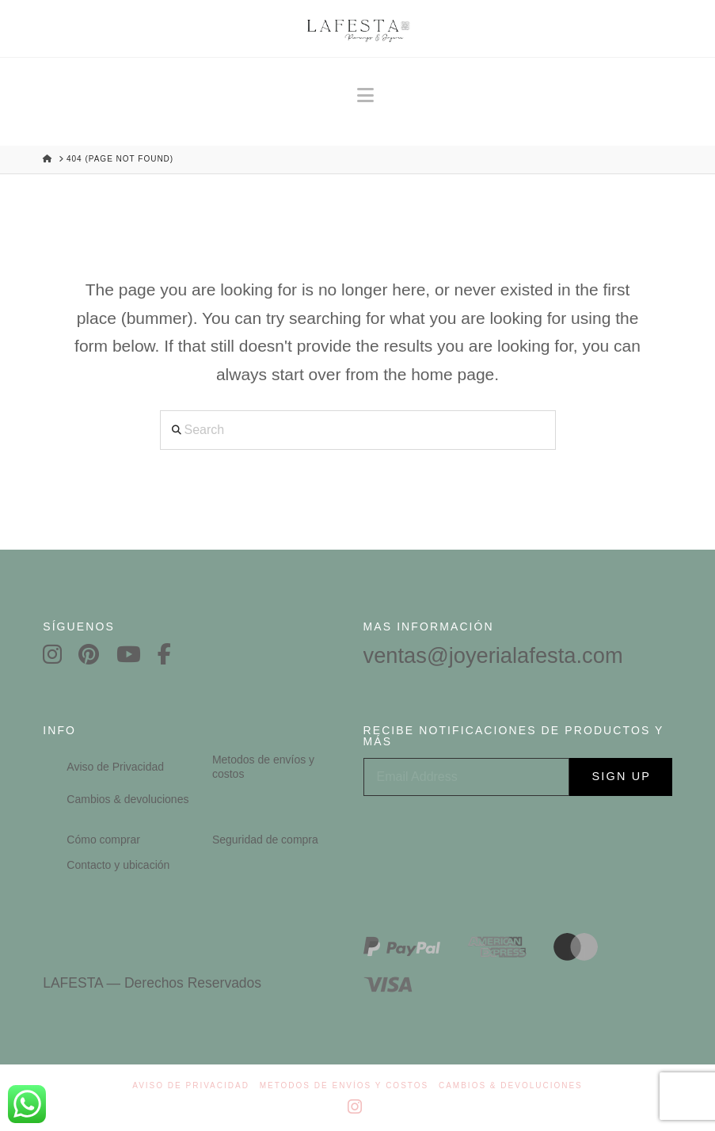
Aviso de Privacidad (190, 1085)
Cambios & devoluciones (511, 1085)
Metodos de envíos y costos (344, 1085)
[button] (365, 95)
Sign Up (623, 777)
